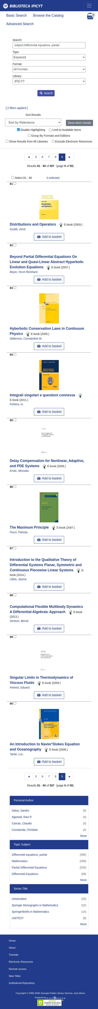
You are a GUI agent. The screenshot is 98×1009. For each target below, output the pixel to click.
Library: (49, 79)
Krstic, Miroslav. (19, 470)
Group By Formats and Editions (49, 135)
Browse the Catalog (48, 15)
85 (11, 420)
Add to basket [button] (49, 236)
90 (11, 703)
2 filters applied (16, 108)
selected (53, 177)
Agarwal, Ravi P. (22, 817)
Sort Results (33, 114)
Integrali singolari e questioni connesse (43, 395)
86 (11, 486)
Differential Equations (25, 874)
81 (11, 183)
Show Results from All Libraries (27, 141)
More (83, 835)
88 (11, 595)
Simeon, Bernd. (19, 620)
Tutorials (14, 954)
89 (11, 637)
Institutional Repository (22, 983)
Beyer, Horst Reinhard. (24, 272)
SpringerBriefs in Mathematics (30, 911)
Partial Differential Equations (29, 867)
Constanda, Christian (25, 829)
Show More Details (79, 122)
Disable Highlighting (31, 129)
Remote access (17, 968)
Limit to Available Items (65, 129)
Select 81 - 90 (23, 177)
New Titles (15, 975)
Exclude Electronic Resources (72, 141)
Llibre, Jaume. (18, 579)
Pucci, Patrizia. (19, 532)
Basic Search (16, 15)
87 (11, 548)
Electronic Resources (21, 961)
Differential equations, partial (29, 854)
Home (12, 940)
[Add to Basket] (15, 183)
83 (11, 288)
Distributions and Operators (33, 224)
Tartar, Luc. (17, 754)
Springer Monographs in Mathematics (35, 905)
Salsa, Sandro (20, 810)
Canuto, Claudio (22, 823)
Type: (49, 55)
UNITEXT (18, 918)
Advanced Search (20, 24)
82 (11, 245)
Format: (49, 67)
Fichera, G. (17, 404)
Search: (49, 43)
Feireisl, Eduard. (20, 687)
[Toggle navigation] (89, 6)
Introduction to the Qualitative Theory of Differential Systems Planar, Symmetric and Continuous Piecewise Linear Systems (46, 565)
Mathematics (19, 861)
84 (11, 354)
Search (46, 93)
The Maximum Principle (30, 527)
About (12, 947)
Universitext (19, 898)
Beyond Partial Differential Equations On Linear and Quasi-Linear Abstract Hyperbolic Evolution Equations (47, 262)
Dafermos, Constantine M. (26, 338)
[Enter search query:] (49, 45)
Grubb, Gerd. (18, 229)
